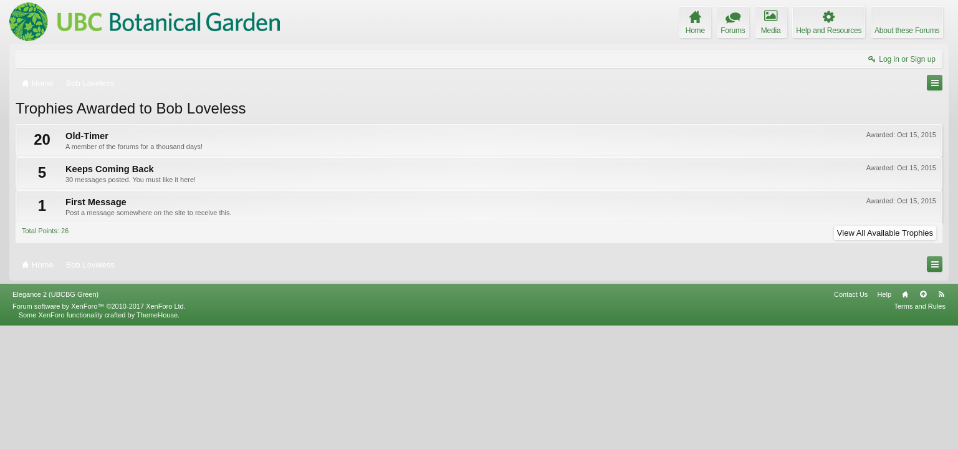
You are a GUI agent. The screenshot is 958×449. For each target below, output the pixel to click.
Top (923, 417)
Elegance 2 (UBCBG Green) (55, 417)
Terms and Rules (920, 429)
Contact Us (851, 417)
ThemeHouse (157, 438)
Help (884, 417)
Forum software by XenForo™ (99, 429)
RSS (941, 417)
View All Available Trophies (885, 233)
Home (905, 417)
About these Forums (906, 30)
